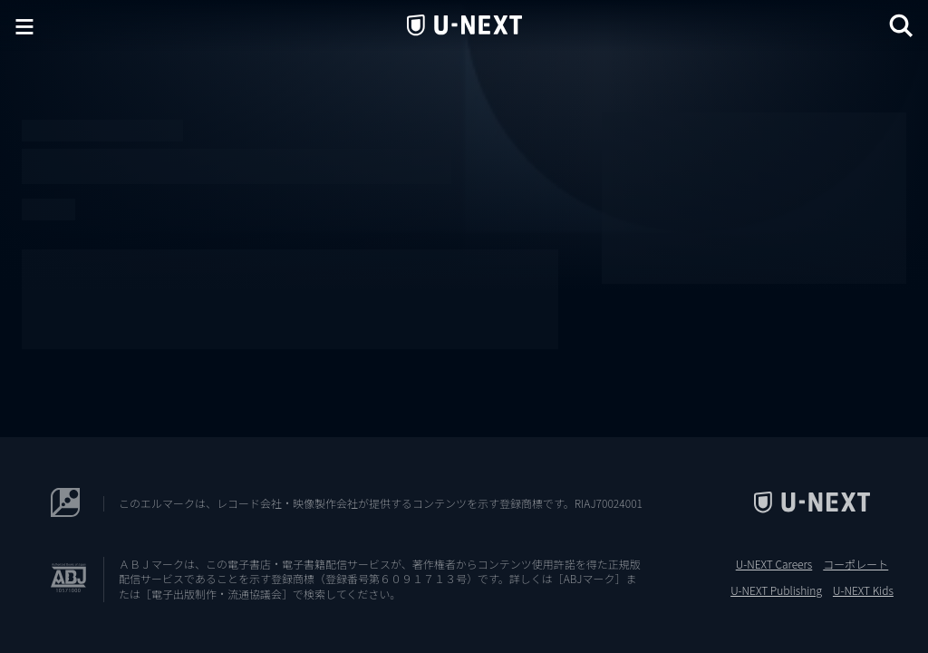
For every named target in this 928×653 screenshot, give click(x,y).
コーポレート (855, 564)
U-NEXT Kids (863, 590)
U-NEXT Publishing (776, 590)
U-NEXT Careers (774, 564)
